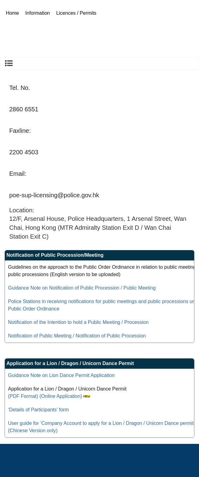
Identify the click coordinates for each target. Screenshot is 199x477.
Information (37, 13)
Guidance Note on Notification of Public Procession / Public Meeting (82, 287)
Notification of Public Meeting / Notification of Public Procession (77, 335)
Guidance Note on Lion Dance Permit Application (61, 375)
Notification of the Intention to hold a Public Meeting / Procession (78, 322)
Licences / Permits (76, 13)
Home (12, 13)
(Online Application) (60, 396)
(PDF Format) (23, 396)
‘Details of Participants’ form (38, 409)
